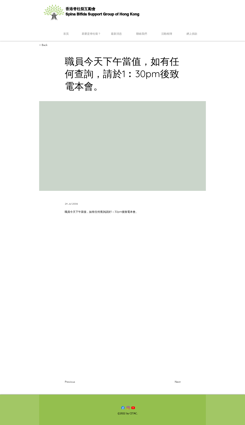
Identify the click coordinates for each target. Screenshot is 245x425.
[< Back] (50, 45)
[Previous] (76, 381)
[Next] (172, 381)
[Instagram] (128, 408)
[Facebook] (123, 408)
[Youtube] (133, 408)
